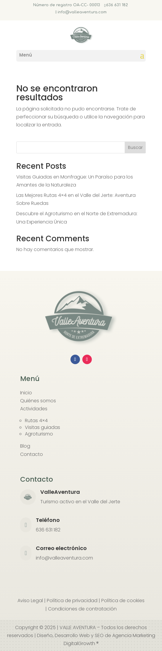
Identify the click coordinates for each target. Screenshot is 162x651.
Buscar (135, 147)
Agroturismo (39, 433)
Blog (25, 446)
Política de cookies (123, 600)
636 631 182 (117, 5)
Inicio (26, 392)
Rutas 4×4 (36, 420)
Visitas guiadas (42, 427)
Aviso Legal (30, 600)
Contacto (31, 454)
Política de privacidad (72, 600)
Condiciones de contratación (82, 608)
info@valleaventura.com (64, 557)
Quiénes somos (38, 400)
